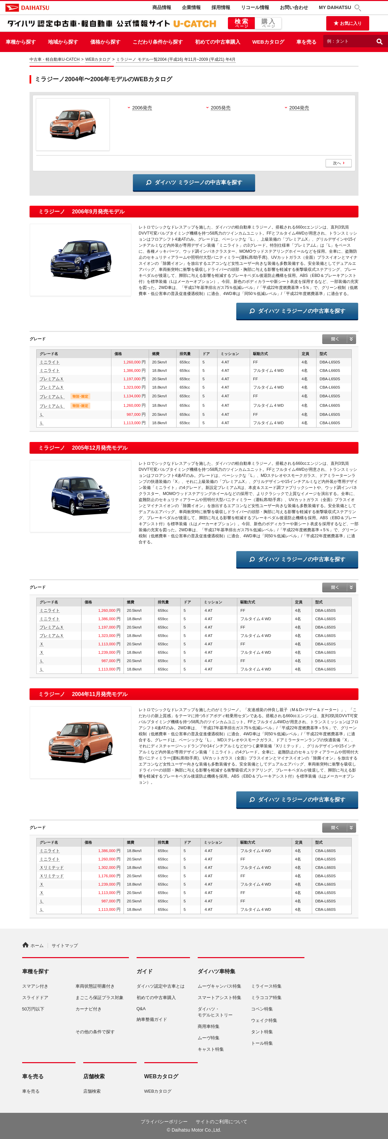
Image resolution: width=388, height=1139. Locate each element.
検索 (241, 23)
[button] (358, 7)
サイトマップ (65, 945)
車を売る (306, 42)
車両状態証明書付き (95, 986)
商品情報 (161, 7)
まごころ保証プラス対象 (100, 997)
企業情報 (191, 7)
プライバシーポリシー (164, 1121)
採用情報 (220, 7)
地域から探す (63, 42)
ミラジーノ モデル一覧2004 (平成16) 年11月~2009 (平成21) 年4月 (176, 59)
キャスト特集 (211, 1049)
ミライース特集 (266, 986)
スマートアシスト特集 (219, 997)
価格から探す (105, 42)
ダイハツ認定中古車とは (161, 986)
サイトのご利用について (221, 1121)
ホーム (33, 945)
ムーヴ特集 (209, 1037)
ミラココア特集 (266, 997)
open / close (339, 339)
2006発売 (142, 107)
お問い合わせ (294, 7)
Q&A (141, 1008)
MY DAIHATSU (335, 7)
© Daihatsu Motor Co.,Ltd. (194, 1130)
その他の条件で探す (95, 1031)
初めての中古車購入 (217, 42)
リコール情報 (255, 7)
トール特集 (262, 1043)
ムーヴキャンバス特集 (219, 986)
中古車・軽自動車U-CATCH (55, 59)
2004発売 (299, 107)
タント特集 (262, 1031)
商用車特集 (209, 1026)
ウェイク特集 (264, 1020)
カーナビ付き (89, 1008)
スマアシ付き (35, 986)
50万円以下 (33, 1008)
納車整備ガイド (152, 1019)
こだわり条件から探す (158, 42)
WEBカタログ (268, 42)
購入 (268, 23)
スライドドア (35, 997)
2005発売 (221, 107)
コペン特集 (262, 1008)
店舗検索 (92, 1091)
